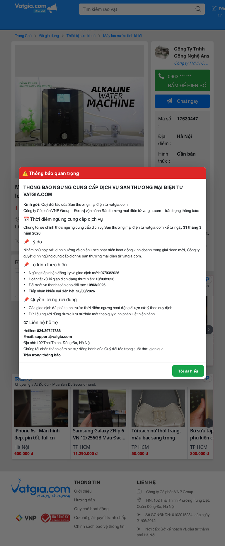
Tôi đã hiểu (188, 370)
